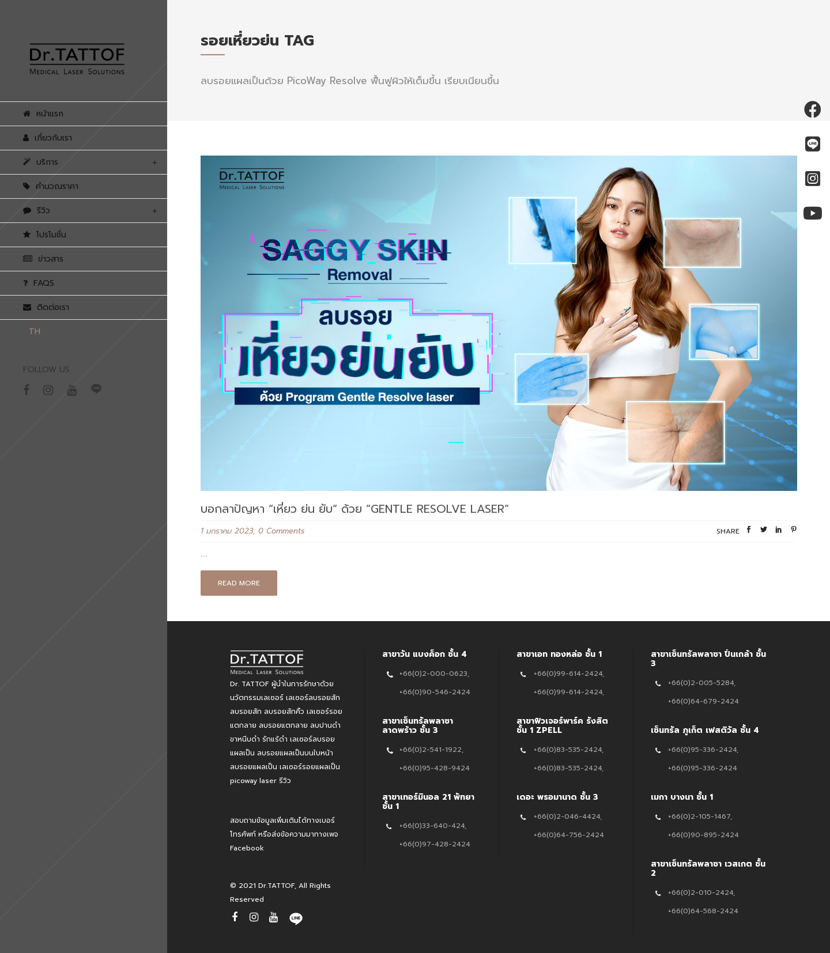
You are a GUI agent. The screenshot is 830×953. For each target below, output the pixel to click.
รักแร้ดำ (275, 739)
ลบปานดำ (325, 725)
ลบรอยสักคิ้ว (284, 711)
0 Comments (281, 530)
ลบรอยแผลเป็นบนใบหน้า (295, 753)
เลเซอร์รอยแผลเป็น (310, 767)
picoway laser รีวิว (260, 781)
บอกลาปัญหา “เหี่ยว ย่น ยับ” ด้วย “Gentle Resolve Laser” (355, 508)
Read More (239, 583)
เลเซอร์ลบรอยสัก (313, 698)
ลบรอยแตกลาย (283, 725)
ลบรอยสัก (246, 711)
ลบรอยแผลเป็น (253, 767)
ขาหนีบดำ (245, 739)
